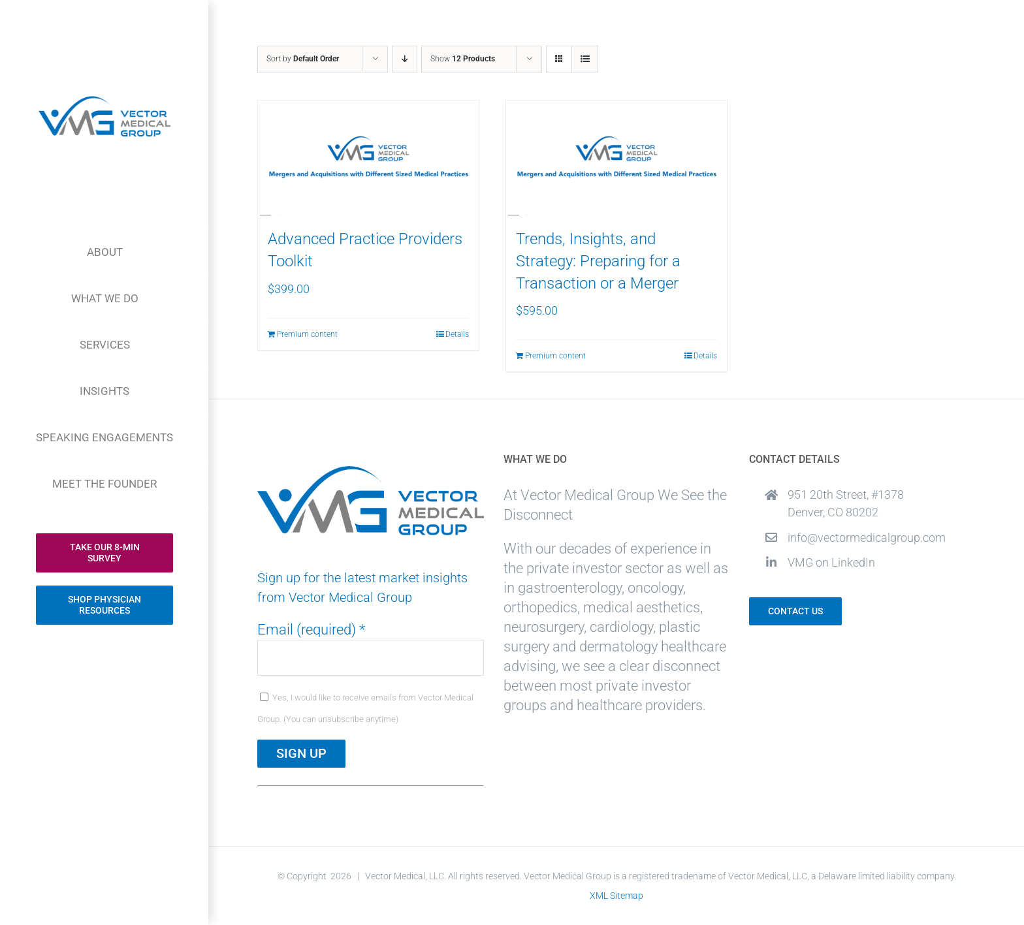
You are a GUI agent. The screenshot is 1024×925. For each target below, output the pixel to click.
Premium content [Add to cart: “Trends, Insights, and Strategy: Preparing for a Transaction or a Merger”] (555, 355)
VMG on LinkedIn (831, 562)
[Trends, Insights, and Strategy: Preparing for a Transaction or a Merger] (616, 158)
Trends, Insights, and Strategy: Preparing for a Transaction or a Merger (598, 261)
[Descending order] (404, 59)
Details (457, 334)
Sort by (302, 58)
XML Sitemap (616, 895)
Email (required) (311, 629)
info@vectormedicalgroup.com (867, 537)
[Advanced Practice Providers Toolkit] (368, 158)
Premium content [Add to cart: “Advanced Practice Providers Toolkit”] (307, 334)
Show (462, 58)
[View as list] (585, 59)
